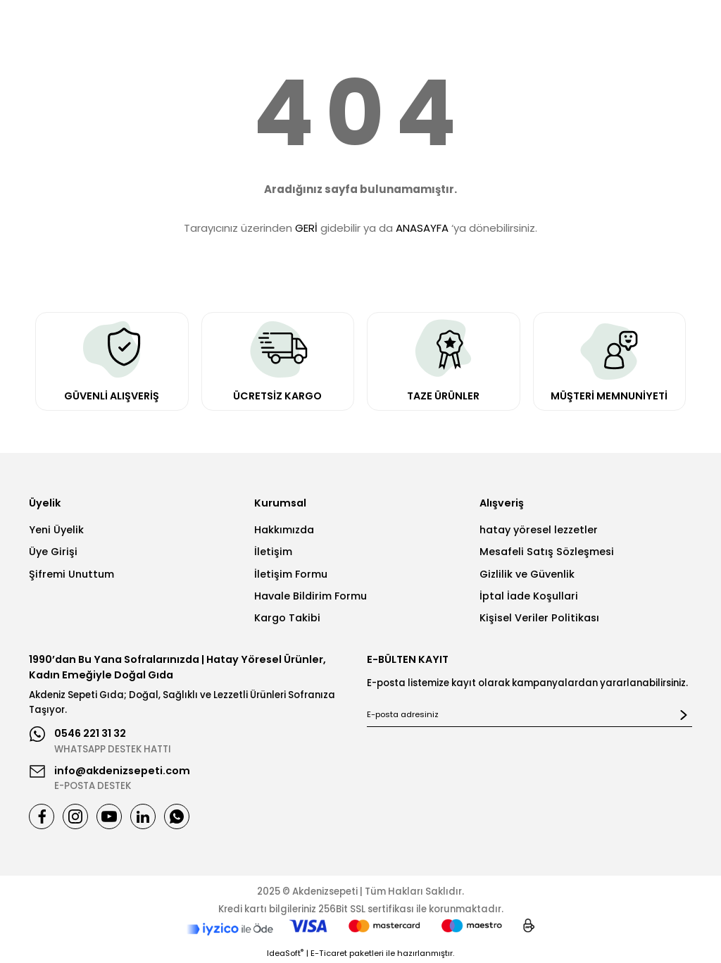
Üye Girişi (53, 552)
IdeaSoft (285, 953)
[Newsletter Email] (529, 715)
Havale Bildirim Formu (310, 596)
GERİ (306, 227)
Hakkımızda (284, 530)
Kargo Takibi (287, 618)
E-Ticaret (329, 953)
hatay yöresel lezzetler (538, 530)
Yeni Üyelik (56, 530)
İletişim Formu (290, 574)
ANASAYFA (422, 227)
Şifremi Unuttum (71, 574)
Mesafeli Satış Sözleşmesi (546, 552)
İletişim (273, 552)
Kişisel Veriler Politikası (539, 618)
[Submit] (683, 715)
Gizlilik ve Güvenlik (527, 574)
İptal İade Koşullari (528, 596)
